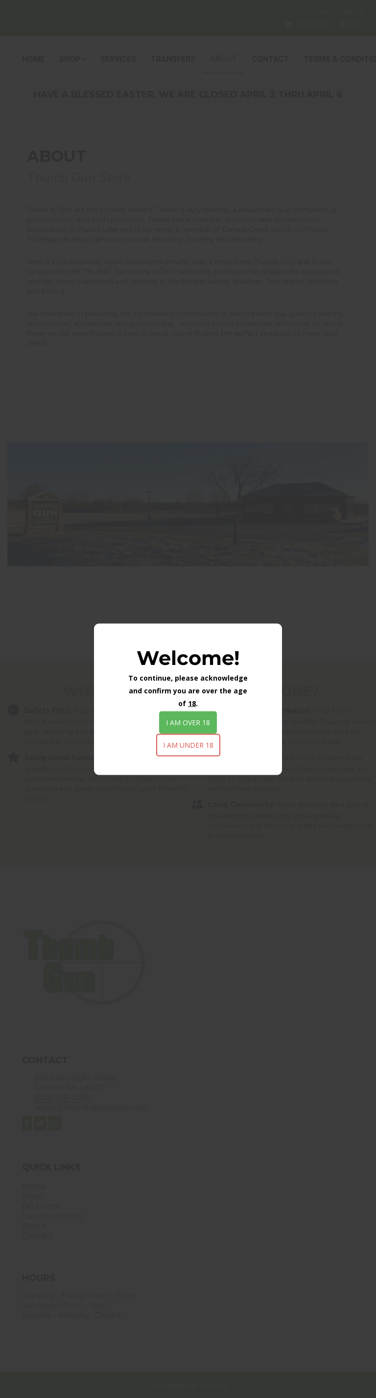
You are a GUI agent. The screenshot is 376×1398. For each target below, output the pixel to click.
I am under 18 (188, 744)
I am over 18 (188, 722)
